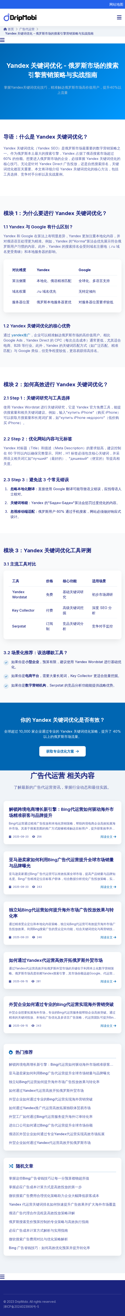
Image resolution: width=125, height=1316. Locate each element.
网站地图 (116, 4)
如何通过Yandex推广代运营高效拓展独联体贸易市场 (50, 1108)
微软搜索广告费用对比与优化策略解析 (38, 1239)
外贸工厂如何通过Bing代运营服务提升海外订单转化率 (51, 1116)
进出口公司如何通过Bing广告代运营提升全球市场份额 (51, 1125)
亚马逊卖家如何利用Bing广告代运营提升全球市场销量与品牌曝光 (59, 1073)
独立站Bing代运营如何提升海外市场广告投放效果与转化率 (54, 1082)
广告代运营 (27, 29)
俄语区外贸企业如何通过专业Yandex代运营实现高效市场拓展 (57, 1134)
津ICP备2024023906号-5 (21, 1306)
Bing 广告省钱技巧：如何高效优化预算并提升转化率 (49, 1248)
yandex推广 (21, 335)
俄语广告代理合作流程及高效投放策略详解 (42, 1213)
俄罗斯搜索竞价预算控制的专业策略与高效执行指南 (49, 1222)
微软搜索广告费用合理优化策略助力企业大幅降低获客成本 (54, 1195)
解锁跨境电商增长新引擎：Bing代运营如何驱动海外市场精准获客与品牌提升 (61, 1064)
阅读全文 (108, 836)
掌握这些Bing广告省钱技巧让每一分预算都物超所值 (49, 1178)
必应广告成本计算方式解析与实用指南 (38, 1230)
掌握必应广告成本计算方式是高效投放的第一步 (45, 1187)
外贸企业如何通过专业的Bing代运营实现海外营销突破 (61, 1004)
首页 (8, 29)
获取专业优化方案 (62, 751)
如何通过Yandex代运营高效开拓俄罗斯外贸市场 (56, 960)
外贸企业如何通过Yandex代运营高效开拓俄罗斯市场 (50, 1142)
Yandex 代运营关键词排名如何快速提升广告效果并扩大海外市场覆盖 (62, 1204)
